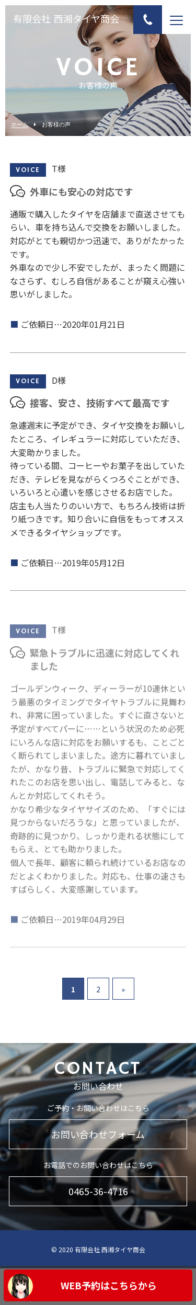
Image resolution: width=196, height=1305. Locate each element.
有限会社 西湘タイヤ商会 (66, 20)
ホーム (19, 125)
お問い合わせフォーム (98, 1134)
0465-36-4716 (98, 1191)
